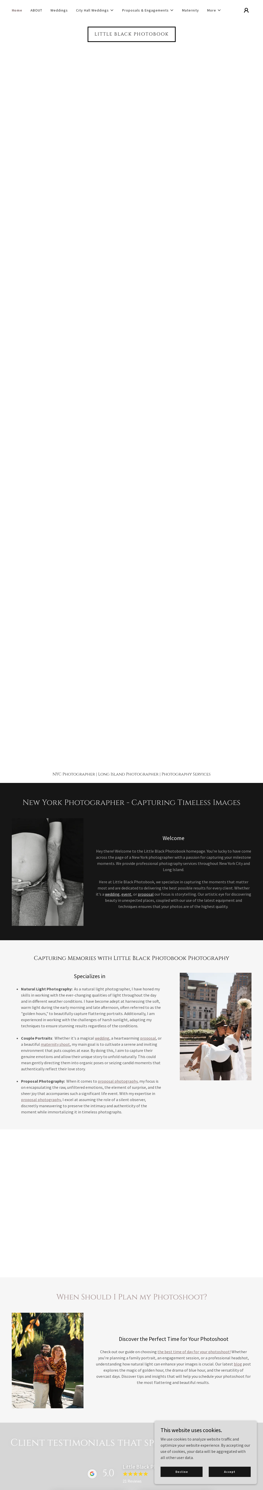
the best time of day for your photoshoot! (194, 1351)
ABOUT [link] (36, 10)
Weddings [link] (59, 10)
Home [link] (17, 10)
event (126, 894)
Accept (229, 1472)
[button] (95, 10)
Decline (181, 1472)
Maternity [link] (190, 10)
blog (238, 1364)
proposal (146, 894)
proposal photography (118, 1081)
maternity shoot (55, 1044)
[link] (131, 34)
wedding (112, 894)
